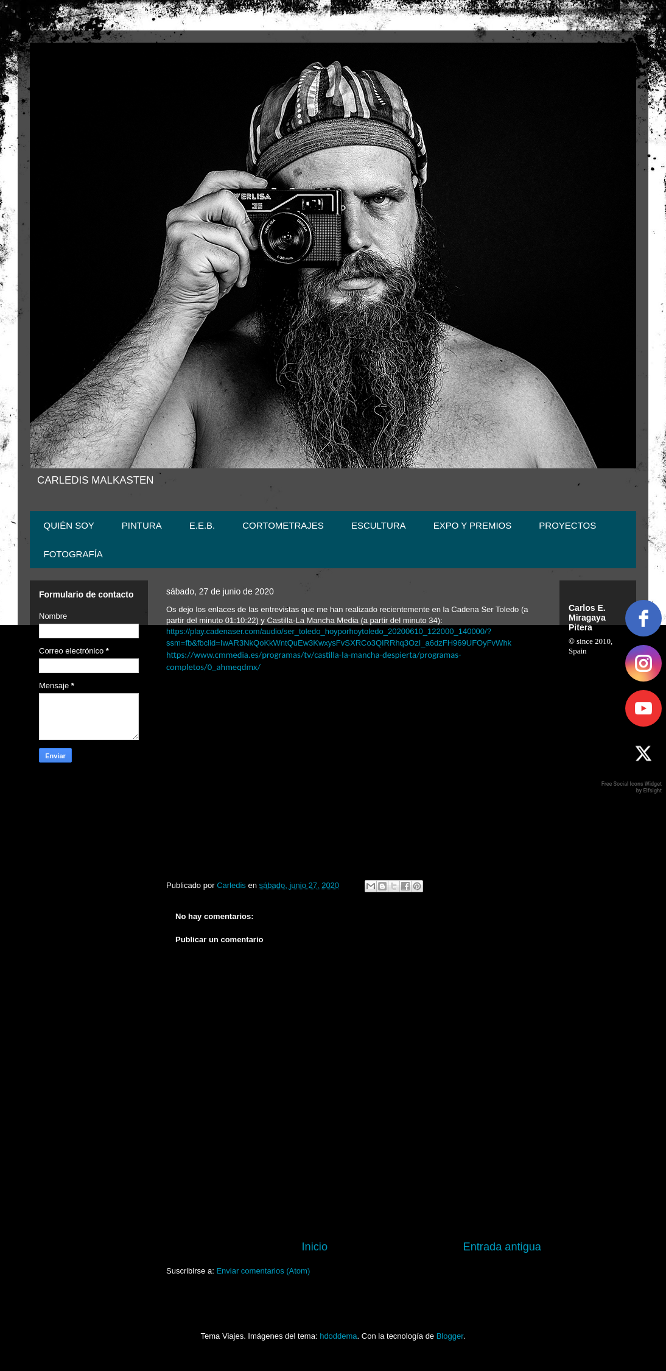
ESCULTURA (378, 525)
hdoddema (338, 1336)
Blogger (449, 1336)
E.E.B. (202, 525)
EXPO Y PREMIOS (472, 525)
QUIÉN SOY (69, 525)
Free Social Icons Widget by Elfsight (631, 787)
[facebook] (643, 618)
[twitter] (643, 753)
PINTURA (142, 525)
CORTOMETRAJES (283, 525)
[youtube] (643, 708)
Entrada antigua (502, 1247)
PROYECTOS (567, 525)
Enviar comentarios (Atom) (263, 1270)
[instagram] (643, 663)
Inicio (315, 1247)
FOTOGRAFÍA (73, 554)
